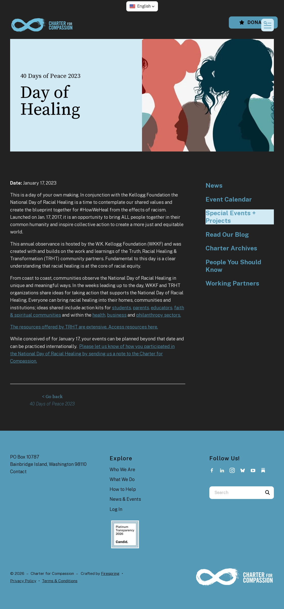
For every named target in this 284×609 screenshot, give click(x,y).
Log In (116, 509)
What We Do (122, 479)
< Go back (52, 397)
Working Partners (232, 283)
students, (122, 307)
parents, (141, 307)
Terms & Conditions (59, 580)
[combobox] (235, 492)
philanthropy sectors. (158, 315)
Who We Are (122, 469)
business (117, 315)
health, (99, 315)
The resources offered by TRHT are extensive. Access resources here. (84, 327)
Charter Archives (231, 248)
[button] (142, 6)
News (214, 185)
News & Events (125, 499)
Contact (18, 471)
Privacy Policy (23, 580)
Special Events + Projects (231, 216)
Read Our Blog (227, 234)
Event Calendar (229, 199)
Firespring (110, 573)
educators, (162, 307)
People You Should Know (233, 265)
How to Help (123, 489)
